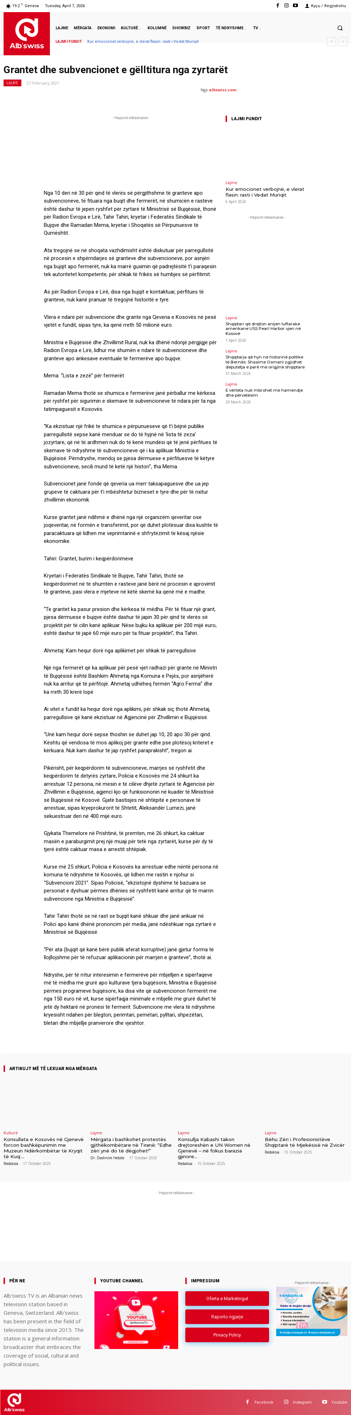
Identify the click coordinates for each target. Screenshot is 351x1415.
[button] (339, 27)
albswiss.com (222, 89)
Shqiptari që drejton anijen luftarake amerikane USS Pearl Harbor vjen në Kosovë (261, 328)
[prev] (331, 41)
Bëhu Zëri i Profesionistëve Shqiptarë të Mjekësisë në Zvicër (304, 1142)
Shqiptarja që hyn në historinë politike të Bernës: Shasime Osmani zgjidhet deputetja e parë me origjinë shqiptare (265, 361)
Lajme (12, 83)
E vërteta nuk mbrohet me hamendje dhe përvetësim (266, 391)
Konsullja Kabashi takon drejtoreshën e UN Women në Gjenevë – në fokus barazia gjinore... (214, 1147)
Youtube (339, 1402)
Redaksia (11, 1157)
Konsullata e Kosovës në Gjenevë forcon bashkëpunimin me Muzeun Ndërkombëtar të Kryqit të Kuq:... (45, 1144)
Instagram (302, 1402)
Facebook (263, 1402)
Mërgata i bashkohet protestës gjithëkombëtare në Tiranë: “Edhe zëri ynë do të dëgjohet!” (131, 1144)
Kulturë (11, 1133)
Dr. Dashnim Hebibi (107, 1157)
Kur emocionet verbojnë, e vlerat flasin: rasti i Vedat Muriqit (142, 41)
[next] (343, 41)
